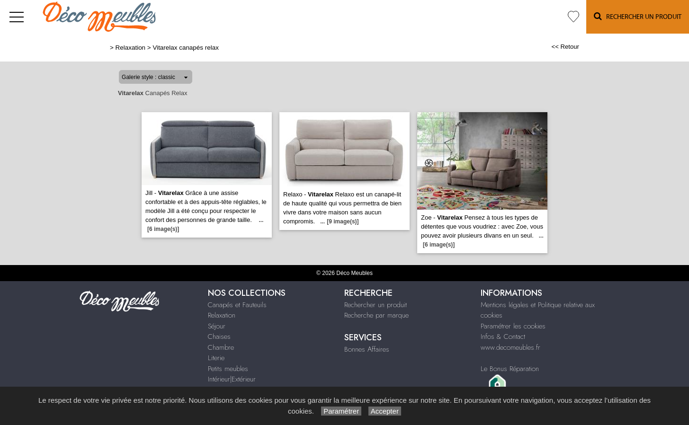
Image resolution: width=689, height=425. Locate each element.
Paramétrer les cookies (513, 326)
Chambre (221, 347)
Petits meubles (228, 368)
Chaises (219, 336)
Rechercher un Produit (637, 16)
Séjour (216, 326)
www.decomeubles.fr (510, 347)
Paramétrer (341, 411)
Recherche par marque (376, 315)
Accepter (385, 411)
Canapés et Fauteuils (237, 305)
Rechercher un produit (375, 305)
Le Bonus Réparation (510, 368)
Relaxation (131, 47)
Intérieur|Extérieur (232, 379)
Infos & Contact (503, 336)
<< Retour (565, 46)
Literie (216, 358)
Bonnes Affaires (366, 349)
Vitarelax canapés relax (185, 47)
